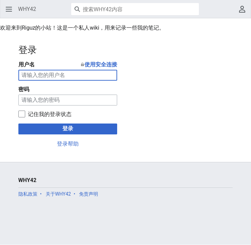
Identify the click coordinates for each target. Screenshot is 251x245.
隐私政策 (27, 194)
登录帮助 (68, 144)
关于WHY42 (58, 194)
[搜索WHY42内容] (135, 9)
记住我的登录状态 (50, 114)
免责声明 (88, 194)
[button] (8, 9)
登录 (67, 128)
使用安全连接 (100, 64)
